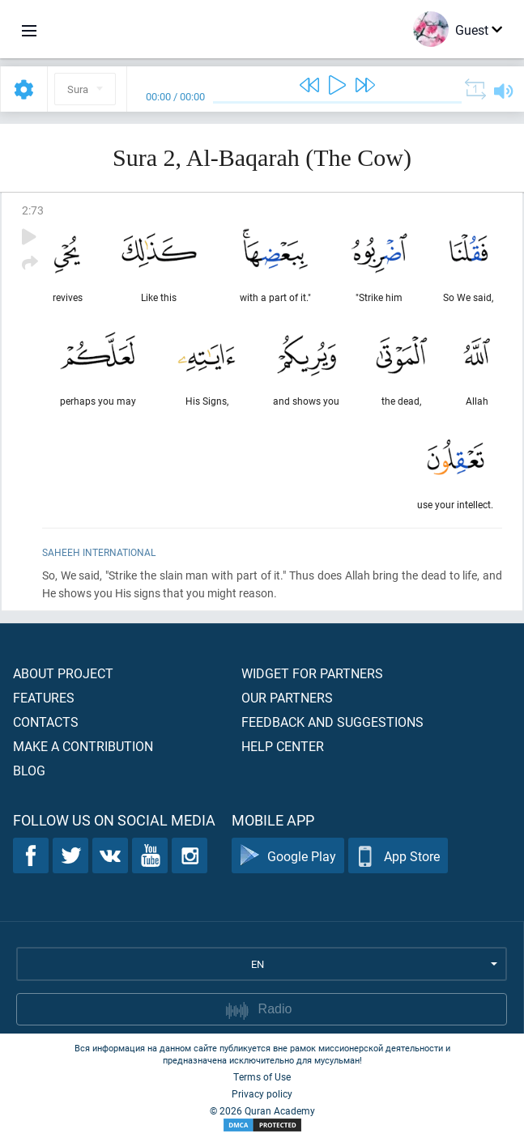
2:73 (33, 210)
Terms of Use (262, 1076)
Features (44, 697)
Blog (29, 770)
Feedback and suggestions (332, 721)
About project (63, 672)
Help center (282, 745)
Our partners (287, 697)
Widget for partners (312, 672)
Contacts (46, 721)
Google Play (288, 855)
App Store (398, 855)
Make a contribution (83, 745)
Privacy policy (262, 1093)
